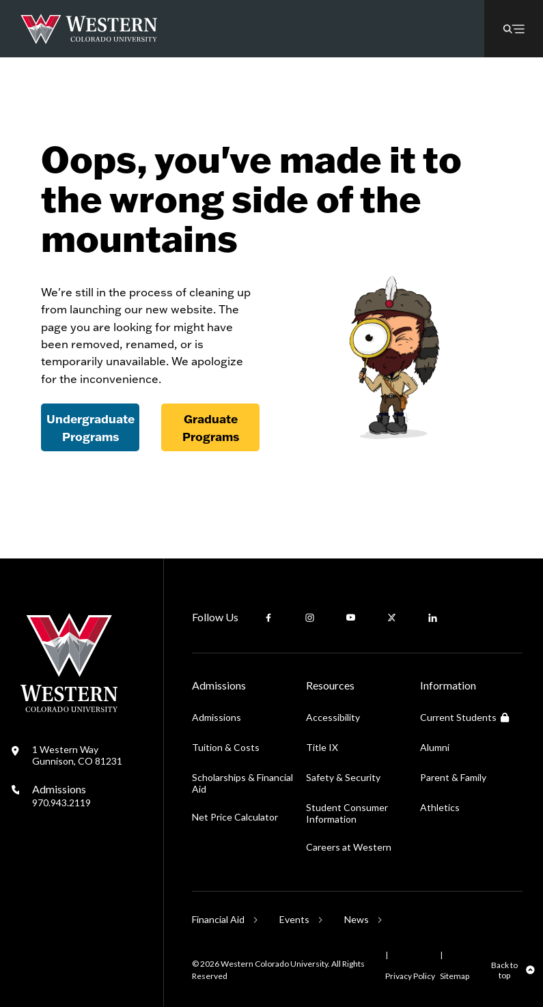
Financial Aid (218, 919)
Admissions (61, 795)
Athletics (440, 807)
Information (448, 685)
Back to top (504, 970)
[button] (513, 28)
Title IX (322, 747)
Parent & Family (453, 777)
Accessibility (333, 717)
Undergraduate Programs (90, 427)
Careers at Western (348, 847)
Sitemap (454, 976)
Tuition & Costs (226, 747)
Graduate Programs (210, 427)
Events (294, 919)
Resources (330, 685)
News (356, 919)
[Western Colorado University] (68, 708)
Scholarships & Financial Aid (242, 783)
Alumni (434, 747)
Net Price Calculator (235, 817)
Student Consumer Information (347, 813)
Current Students (464, 717)
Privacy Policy (410, 976)
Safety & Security (343, 777)
